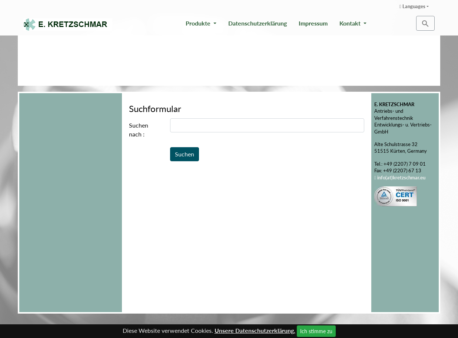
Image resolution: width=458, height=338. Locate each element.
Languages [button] (412, 6)
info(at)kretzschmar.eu (401, 177)
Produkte (199, 23)
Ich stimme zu (316, 331)
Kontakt (350, 23)
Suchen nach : (138, 130)
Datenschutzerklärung (257, 23)
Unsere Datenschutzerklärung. (255, 330)
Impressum (313, 23)
